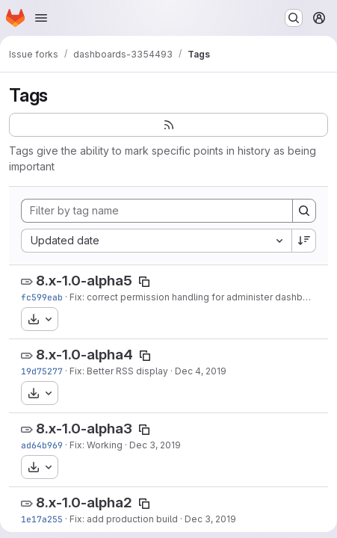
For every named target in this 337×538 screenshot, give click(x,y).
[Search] (304, 211)
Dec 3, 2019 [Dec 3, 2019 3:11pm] (155, 445)
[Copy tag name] (144, 282)
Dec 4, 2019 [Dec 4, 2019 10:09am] (200, 371)
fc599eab (42, 297)
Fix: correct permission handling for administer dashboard (196, 297)
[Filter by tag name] (157, 211)
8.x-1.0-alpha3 (84, 428)
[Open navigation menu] (41, 18)
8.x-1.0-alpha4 (84, 354)
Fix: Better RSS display (118, 371)
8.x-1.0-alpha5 (84, 280)
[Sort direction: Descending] (304, 241)
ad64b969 (42, 445)
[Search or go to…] (294, 18)
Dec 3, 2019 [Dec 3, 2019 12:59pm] (210, 519)
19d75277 (42, 371)
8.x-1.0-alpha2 (84, 502)
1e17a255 (42, 519)
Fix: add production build (123, 519)
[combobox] (156, 241)
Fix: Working (96, 445)
